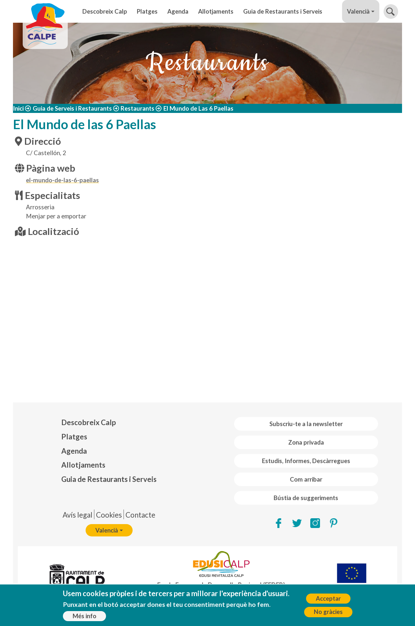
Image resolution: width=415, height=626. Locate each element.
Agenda (177, 11)
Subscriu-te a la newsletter (306, 423)
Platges (147, 11)
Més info (84, 616)
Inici (18, 108)
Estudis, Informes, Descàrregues (306, 460)
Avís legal (77, 514)
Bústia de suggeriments (306, 497)
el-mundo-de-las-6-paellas (62, 180)
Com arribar (306, 479)
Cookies (109, 514)
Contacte (140, 514)
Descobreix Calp (104, 11)
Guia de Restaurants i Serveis (282, 11)
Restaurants (137, 108)
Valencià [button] (358, 11)
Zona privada (306, 442)
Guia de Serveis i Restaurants (72, 108)
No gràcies (328, 611)
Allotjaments (215, 11)
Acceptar (328, 598)
